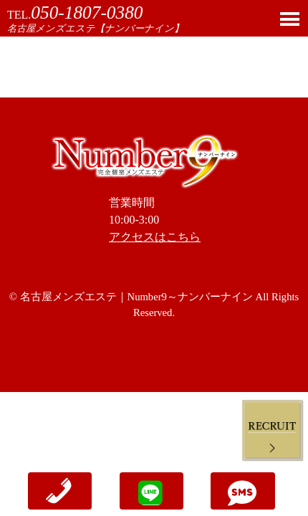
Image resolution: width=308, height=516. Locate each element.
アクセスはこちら (155, 237)
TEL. (75, 15)
